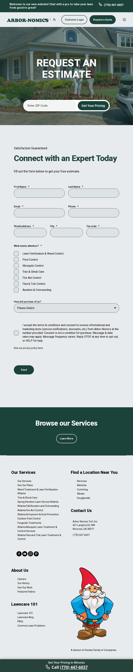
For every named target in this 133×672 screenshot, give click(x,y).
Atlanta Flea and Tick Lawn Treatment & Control (39, 537)
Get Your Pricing (93, 105)
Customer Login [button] (74, 19)
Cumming (82, 489)
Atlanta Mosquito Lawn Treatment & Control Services (37, 529)
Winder (81, 493)
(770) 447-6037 (113, 5)
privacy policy (30, 348)
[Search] (54, 19)
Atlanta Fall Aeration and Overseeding (38, 506)
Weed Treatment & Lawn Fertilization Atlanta (37, 491)
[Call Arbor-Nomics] (66, 665)
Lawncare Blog (25, 617)
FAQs (20, 621)
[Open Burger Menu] (124, 20)
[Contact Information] (46, 19)
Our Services (24, 481)
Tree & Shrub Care (27, 497)
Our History (23, 583)
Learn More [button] (66, 438)
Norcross (82, 481)
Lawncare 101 (25, 613)
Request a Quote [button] (102, 19)
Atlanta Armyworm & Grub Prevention (38, 514)
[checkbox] (66, 272)
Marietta (81, 485)
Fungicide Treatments (29, 522)
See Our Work (24, 587)
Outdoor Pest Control (29, 518)
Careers (21, 579)
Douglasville (83, 498)
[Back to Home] (27, 20)
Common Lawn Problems (31, 625)
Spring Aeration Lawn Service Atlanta (37, 501)
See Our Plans (25, 485)
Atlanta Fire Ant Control (30, 510)
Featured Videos (26, 591)
